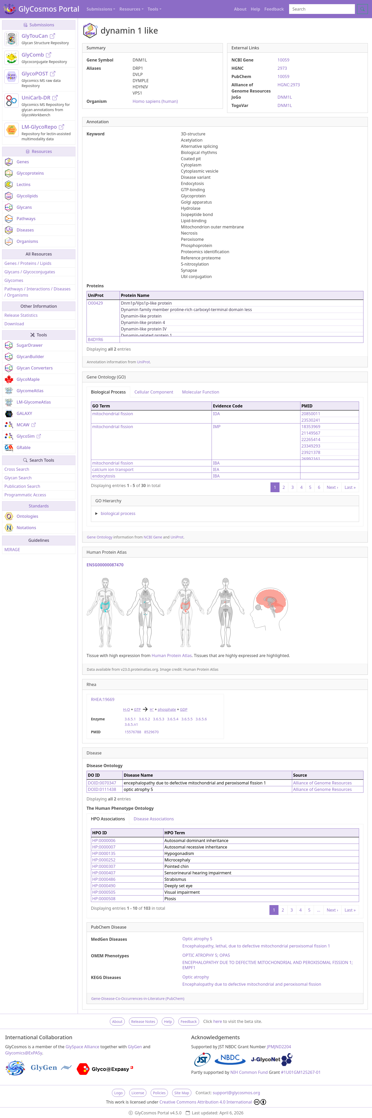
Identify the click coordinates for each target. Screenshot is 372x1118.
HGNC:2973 (288, 85)
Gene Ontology (99, 537)
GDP (184, 709)
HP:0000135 (103, 853)
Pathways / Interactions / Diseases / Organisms (37, 292)
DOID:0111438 (102, 789)
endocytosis (103, 476)
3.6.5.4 (172, 718)
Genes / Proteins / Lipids (27, 263)
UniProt (143, 361)
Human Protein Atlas (172, 655)
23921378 (310, 452)
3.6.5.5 (186, 718)
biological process (118, 513)
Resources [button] (129, 9)
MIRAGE (12, 549)
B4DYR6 (95, 339)
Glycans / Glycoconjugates (29, 272)
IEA (216, 469)
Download (14, 324)
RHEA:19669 (102, 699)
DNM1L (284, 97)
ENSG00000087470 (105, 565)
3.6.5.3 (158, 718)
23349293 (310, 446)
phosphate (167, 709)
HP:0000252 (103, 860)
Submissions (38, 25)
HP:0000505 (103, 892)
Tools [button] (153, 9)
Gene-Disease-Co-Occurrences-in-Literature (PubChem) (137, 998)
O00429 (95, 303)
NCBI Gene (153, 537)
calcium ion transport (113, 469)
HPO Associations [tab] (108, 819)
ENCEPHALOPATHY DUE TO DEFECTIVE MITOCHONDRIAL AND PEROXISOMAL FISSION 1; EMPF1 (267, 965)
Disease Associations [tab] (154, 819)
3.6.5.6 (201, 718)
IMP (217, 426)
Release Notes (143, 1021)
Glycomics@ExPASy (23, 1053)
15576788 (133, 731)
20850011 (310, 414)
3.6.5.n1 (131, 724)
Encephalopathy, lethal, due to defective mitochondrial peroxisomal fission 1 (256, 946)
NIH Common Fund (249, 1072)
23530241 (310, 420)
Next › (332, 487)
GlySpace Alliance (82, 1047)
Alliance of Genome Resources (322, 783)
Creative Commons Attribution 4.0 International (212, 1102)
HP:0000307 (103, 866)
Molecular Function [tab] (200, 392)
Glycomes (13, 280)
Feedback (274, 9)
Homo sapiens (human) (155, 101)
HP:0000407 (103, 873)
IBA (216, 463)
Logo (118, 1092)
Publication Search (22, 486)
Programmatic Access (25, 495)
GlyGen (135, 1047)
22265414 (310, 439)
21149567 (310, 433)
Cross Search (16, 469)
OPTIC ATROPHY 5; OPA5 (206, 955)
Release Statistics (20, 315)
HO (126, 709)
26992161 (310, 459)
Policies (159, 1092)
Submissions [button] (99, 9)
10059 (283, 60)
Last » (350, 487)
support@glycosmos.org (236, 1093)
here (217, 1021)
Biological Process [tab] (108, 392)
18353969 (310, 426)
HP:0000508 (103, 898)
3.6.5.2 (144, 718)
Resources (39, 151)
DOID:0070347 (102, 783)
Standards (39, 506)
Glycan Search (18, 478)
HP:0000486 (103, 879)
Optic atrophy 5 (197, 939)
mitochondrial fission (112, 414)
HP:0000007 (103, 847)
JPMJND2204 (279, 1047)
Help (255, 9)
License (137, 1092)
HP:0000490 (103, 886)
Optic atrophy (195, 977)
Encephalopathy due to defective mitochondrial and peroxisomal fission (251, 984)
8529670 (151, 731)
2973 (282, 68)
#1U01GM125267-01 (301, 1072)
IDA (216, 414)
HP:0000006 (103, 840)
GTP (137, 709)
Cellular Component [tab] (154, 392)
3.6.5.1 (130, 718)
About (240, 9)
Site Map (181, 1092)
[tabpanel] (225, 459)
